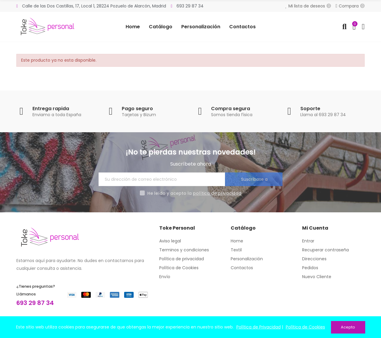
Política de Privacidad (258, 327)
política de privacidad (217, 193)
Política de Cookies (305, 327)
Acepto (348, 327)
